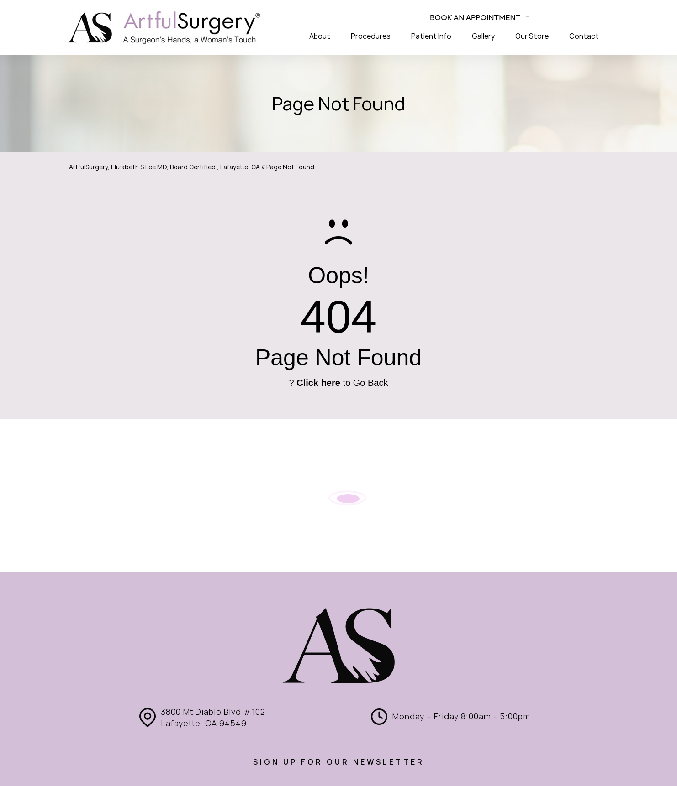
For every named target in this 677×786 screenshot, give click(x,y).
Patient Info (431, 36)
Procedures (371, 36)
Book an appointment (475, 17)
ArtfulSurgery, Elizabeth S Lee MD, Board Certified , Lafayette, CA (164, 167)
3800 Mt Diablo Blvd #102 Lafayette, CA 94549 (213, 718)
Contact (584, 36)
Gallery (483, 36)
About (319, 36)
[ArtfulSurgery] (164, 27)
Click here (318, 383)
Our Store (532, 36)
